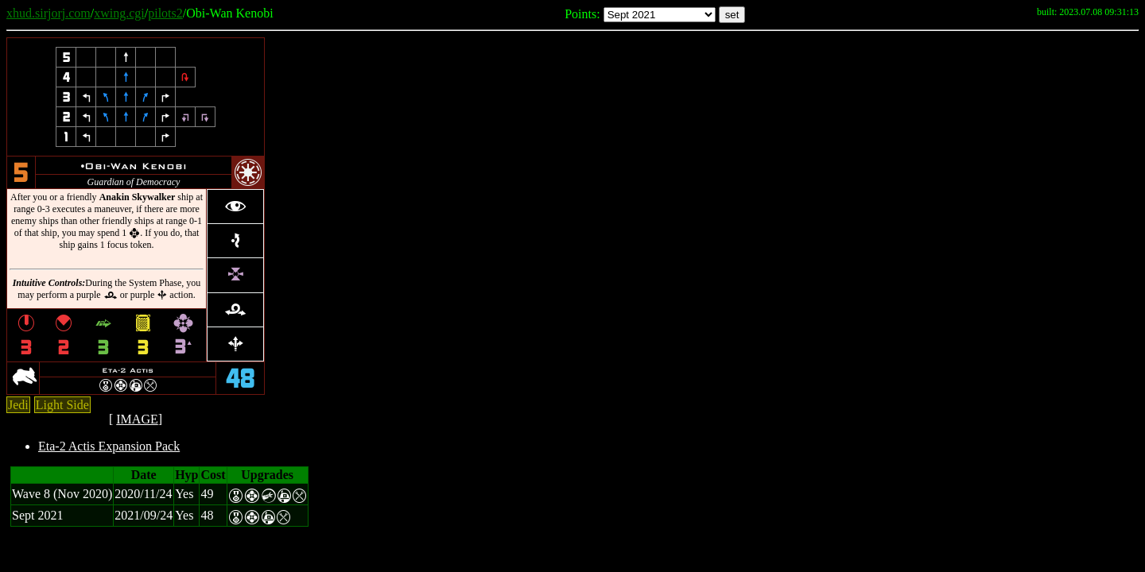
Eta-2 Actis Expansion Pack (109, 446)
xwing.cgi (119, 13)
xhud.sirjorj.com (48, 13)
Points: (582, 14)
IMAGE (136, 419)
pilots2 (165, 13)
